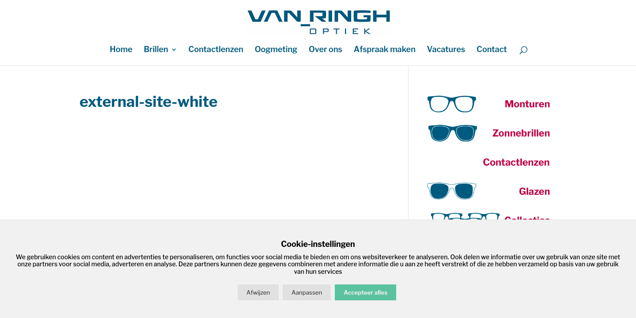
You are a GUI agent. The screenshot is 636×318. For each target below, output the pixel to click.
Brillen (156, 50)
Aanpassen (307, 292)
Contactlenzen (216, 50)
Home (121, 50)
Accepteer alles (365, 292)
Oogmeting (276, 50)
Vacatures (446, 50)
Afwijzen (258, 292)
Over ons (325, 50)
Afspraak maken (385, 50)
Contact (492, 50)
